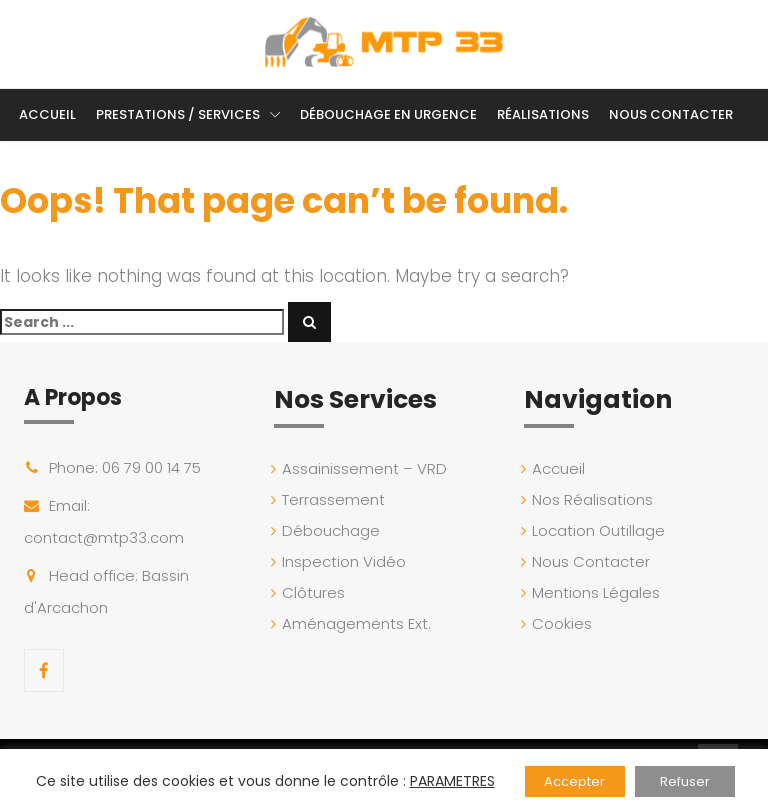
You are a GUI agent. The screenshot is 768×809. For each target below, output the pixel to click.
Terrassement (337, 499)
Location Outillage (602, 530)
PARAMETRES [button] (452, 781)
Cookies (566, 623)
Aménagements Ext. (360, 623)
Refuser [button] (685, 781)
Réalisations (543, 114)
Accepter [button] (574, 781)
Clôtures (317, 592)
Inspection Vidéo (348, 561)
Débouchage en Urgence (388, 114)
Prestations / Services (178, 114)
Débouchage (335, 530)
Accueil (47, 114)
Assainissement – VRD (368, 468)
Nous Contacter (671, 114)
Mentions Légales (600, 592)
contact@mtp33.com (104, 537)
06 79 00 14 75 (151, 467)
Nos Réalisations (596, 499)
